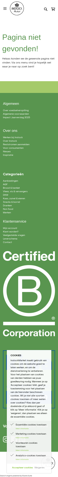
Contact (7, 242)
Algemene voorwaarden (16, 113)
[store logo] (23, 8)
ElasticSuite (27, 476)
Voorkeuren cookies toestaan (26, 444)
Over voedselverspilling (16, 110)
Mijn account (10, 228)
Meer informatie (22, 428)
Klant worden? (11, 231)
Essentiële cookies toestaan (31, 424)
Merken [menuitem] (7, 212)
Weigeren (39, 467)
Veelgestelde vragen (14, 235)
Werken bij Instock (13, 137)
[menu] (29, 196)
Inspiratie (8, 155)
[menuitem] (10, 180)
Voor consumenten (13, 148)
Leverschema (10, 238)
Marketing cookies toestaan (31, 433)
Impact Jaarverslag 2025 (16, 117)
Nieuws (7, 151)
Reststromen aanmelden (16, 144)
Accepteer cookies (22, 467)
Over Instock (10, 140)
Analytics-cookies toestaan (31, 455)
